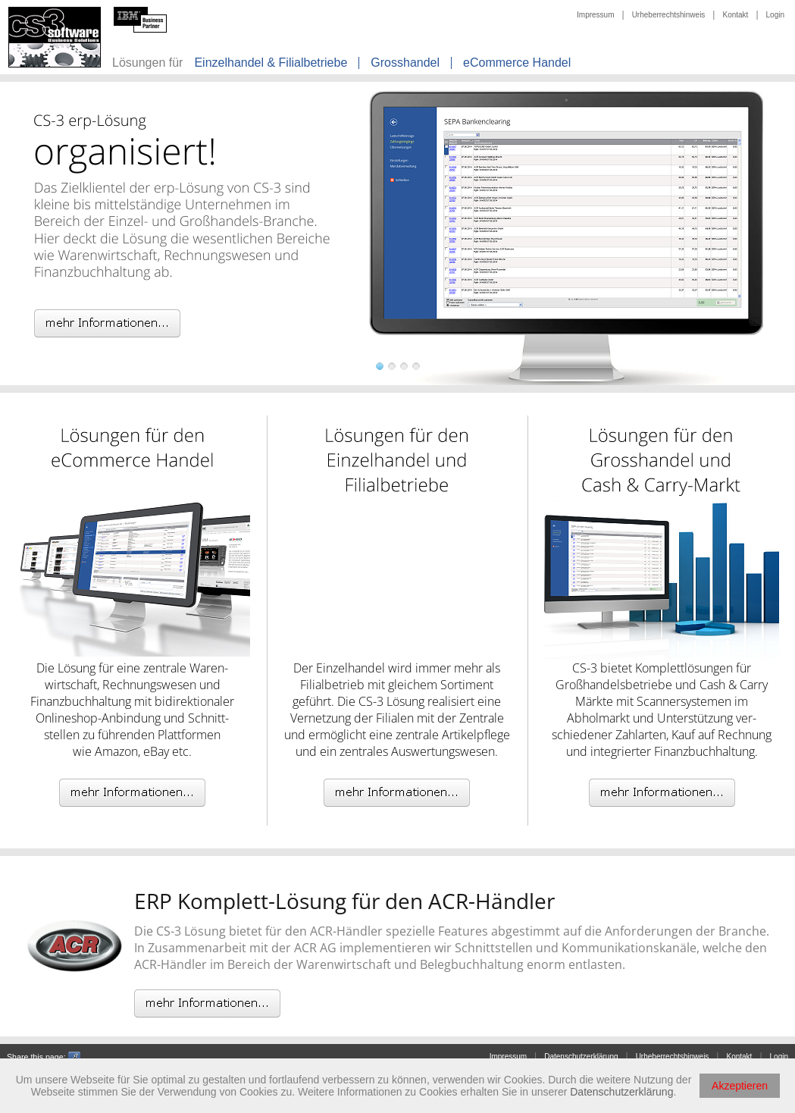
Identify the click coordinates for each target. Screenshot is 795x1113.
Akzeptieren (740, 1086)
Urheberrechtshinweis (669, 15)
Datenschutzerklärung (581, 1056)
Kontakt (735, 15)
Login (775, 15)
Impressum (595, 15)
